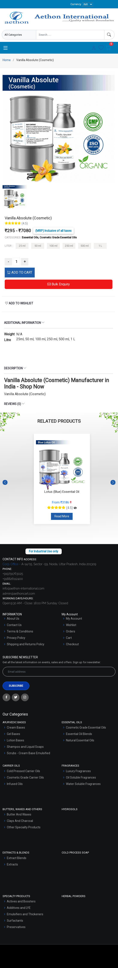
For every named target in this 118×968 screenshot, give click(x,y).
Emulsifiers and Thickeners (25, 914)
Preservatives (16, 926)
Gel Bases (13, 733)
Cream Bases (16, 727)
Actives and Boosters (21, 901)
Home (7, 60)
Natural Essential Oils (80, 740)
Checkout (72, 644)
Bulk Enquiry (58, 284)
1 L (100, 245)
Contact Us (14, 624)
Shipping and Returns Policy (25, 644)
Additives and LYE (19, 907)
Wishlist (71, 624)
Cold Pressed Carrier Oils (23, 771)
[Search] (109, 35)
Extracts (12, 864)
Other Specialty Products (23, 827)
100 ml (53, 245)
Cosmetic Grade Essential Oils (86, 727)
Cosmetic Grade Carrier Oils (25, 777)
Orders (70, 631)
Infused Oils (15, 783)
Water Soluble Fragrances (83, 783)
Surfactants (15, 920)
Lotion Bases (15, 740)
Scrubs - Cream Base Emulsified (28, 753)
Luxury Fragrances (78, 771)
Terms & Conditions (20, 631)
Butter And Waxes (19, 814)
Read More (61, 516)
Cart (69, 637)
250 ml (69, 245)
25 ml (22, 245)
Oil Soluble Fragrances (81, 777)
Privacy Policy (16, 637)
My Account (74, 618)
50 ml (37, 245)
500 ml (85, 245)
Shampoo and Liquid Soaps (25, 746)
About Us (13, 618)
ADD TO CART (19, 272)
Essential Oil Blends (79, 733)
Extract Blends (16, 858)
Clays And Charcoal (20, 820)
